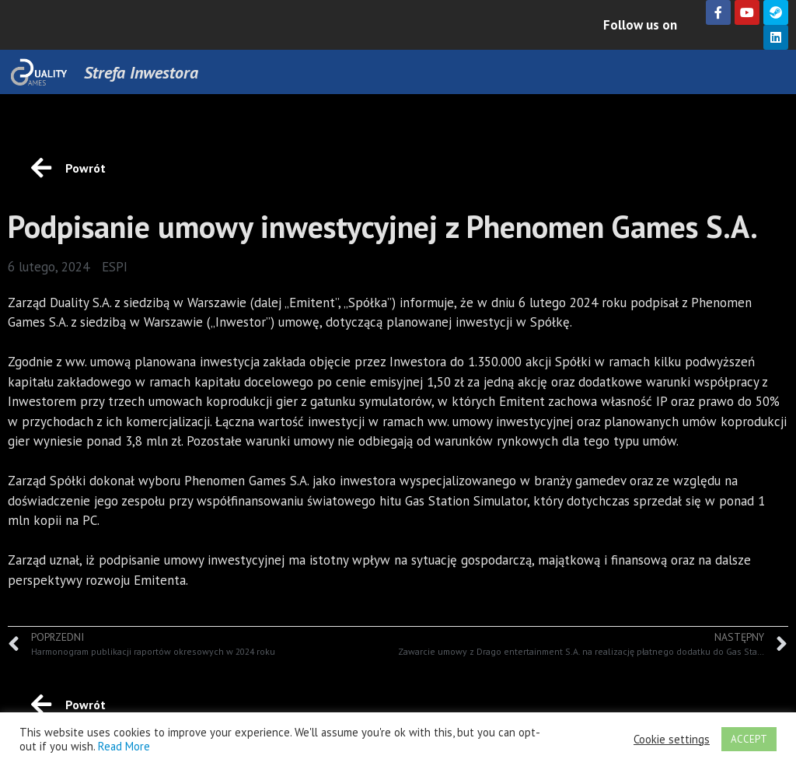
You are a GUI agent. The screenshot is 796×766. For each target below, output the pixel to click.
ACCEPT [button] (749, 739)
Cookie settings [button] (672, 740)
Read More (124, 746)
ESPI (114, 266)
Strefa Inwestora (141, 72)
